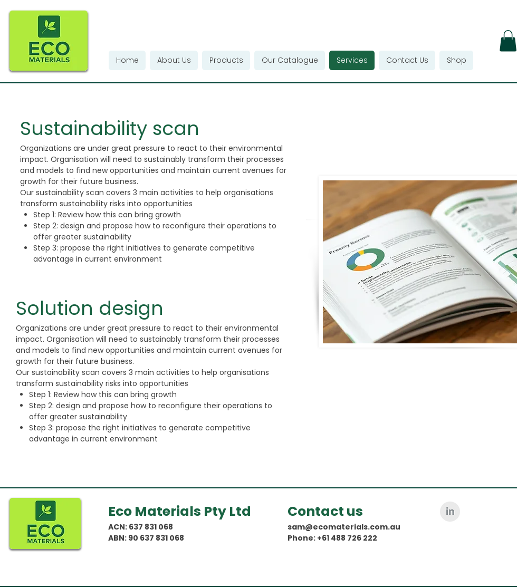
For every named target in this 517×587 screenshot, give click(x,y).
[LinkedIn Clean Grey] (450, 512)
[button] (508, 41)
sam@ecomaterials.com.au (344, 527)
